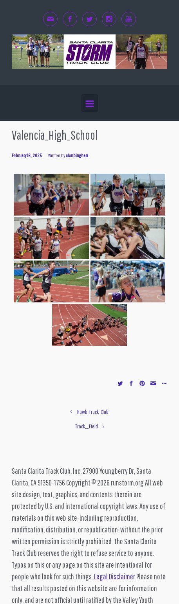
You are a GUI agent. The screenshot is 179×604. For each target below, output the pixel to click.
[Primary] (89, 103)
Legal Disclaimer (114, 576)
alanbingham (77, 155)
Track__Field (86, 426)
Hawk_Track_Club (92, 411)
